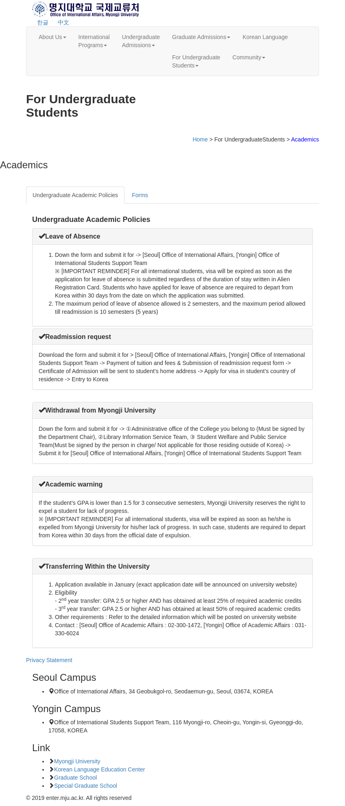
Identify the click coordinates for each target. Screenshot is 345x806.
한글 (42, 22)
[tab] (172, 236)
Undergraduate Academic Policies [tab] (75, 195)
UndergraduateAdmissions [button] (141, 41)
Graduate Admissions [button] (201, 37)
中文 (63, 22)
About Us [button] (52, 37)
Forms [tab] (140, 195)
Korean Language (265, 37)
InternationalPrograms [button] (94, 41)
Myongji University (77, 761)
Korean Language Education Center (99, 769)
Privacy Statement (49, 660)
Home (199, 139)
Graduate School (75, 777)
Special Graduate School (85, 785)
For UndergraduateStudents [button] (196, 61)
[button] (69, 236)
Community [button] (248, 57)
